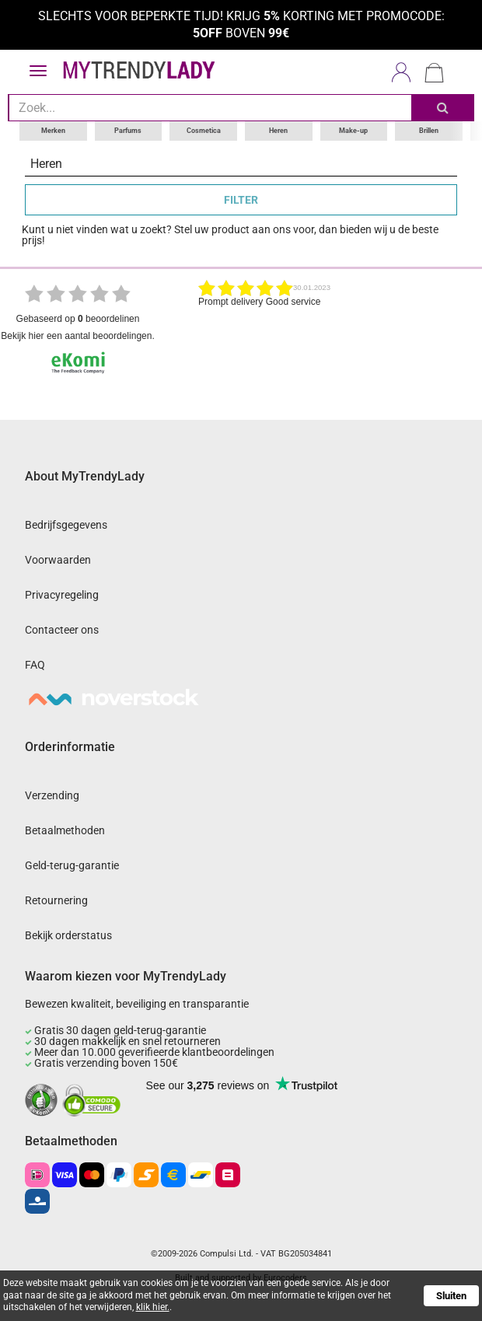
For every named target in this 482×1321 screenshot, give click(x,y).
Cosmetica (204, 131)
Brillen (428, 131)
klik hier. (152, 1307)
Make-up (353, 131)
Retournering (56, 900)
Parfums (127, 131)
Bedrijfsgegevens (66, 525)
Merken (53, 131)
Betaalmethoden (65, 830)
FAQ (35, 665)
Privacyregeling (62, 595)
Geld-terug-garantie (72, 865)
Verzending (52, 795)
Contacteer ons (62, 630)
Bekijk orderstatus (68, 935)
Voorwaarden (58, 560)
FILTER (241, 200)
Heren (278, 131)
